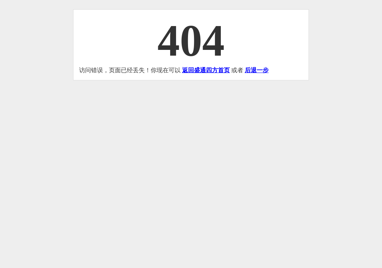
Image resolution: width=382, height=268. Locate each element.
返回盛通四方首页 (206, 70)
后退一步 (257, 70)
